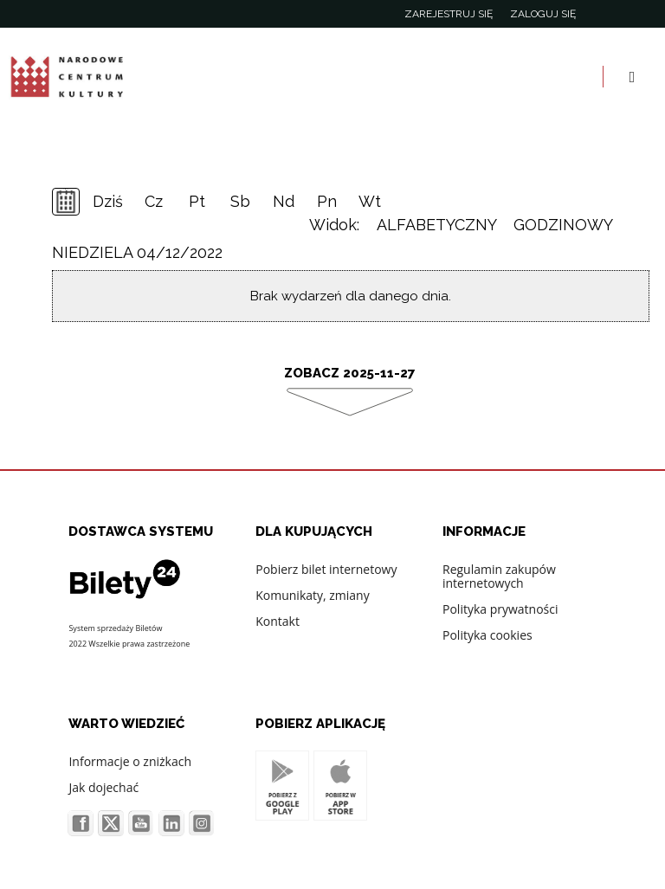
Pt (197, 201)
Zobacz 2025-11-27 (350, 373)
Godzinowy (563, 225)
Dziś (108, 201)
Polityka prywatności (500, 609)
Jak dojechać (103, 787)
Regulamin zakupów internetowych (499, 576)
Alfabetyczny (436, 225)
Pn (327, 201)
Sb (240, 201)
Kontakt (277, 621)
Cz (154, 201)
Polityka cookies (487, 635)
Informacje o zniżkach (129, 761)
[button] (38, 795)
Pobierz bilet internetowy (326, 569)
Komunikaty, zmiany (312, 595)
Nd (283, 201)
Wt (369, 201)
